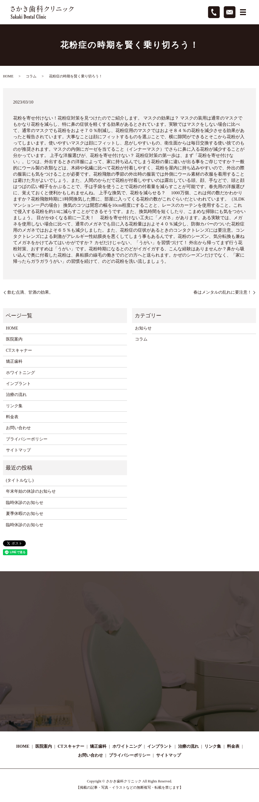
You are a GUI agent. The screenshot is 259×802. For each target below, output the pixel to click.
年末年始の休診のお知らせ (31, 491)
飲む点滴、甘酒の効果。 (30, 292)
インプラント (18, 383)
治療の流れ (16, 394)
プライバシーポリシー (26, 439)
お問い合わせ (18, 428)
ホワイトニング (20, 372)
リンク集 (14, 406)
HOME (8, 76)
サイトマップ (18, 450)
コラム (31, 76)
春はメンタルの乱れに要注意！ (222, 292)
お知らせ (143, 328)
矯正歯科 (14, 361)
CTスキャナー (19, 350)
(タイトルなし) (20, 480)
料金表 (12, 417)
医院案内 (14, 339)
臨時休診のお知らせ (24, 502)
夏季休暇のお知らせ (24, 513)
